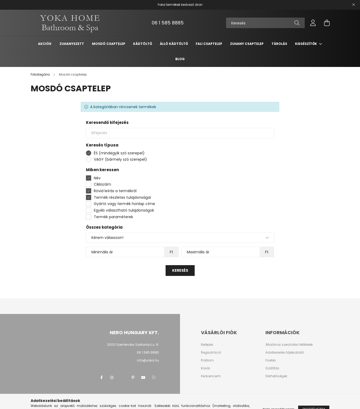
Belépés (207, 345)
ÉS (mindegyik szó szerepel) (119, 153)
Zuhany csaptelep (247, 43)
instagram (112, 377)
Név (97, 178)
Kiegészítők (306, 43)
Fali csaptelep (209, 43)
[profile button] (313, 23)
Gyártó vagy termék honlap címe (124, 203)
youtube (143, 377)
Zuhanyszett (71, 43)
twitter (122, 377)
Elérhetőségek (276, 376)
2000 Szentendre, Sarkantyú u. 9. (133, 344)
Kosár (205, 368)
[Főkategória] (41, 74)
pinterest (133, 377)
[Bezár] (353, 5)
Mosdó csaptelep (108, 43)
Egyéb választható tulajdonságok (124, 210)
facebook (101, 377)
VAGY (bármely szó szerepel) (120, 159)
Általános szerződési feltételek (289, 345)
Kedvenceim (211, 376)
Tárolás (279, 43)
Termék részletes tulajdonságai (122, 197)
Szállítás (272, 368)
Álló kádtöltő (174, 43)
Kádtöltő (142, 43)
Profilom (207, 360)
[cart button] (326, 23)
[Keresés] (265, 23)
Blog (180, 59)
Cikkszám (102, 184)
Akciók (45, 43)
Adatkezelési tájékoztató (284, 352)
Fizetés (270, 360)
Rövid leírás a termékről (115, 190)
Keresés (180, 270)
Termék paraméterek (113, 216)
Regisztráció (211, 352)
